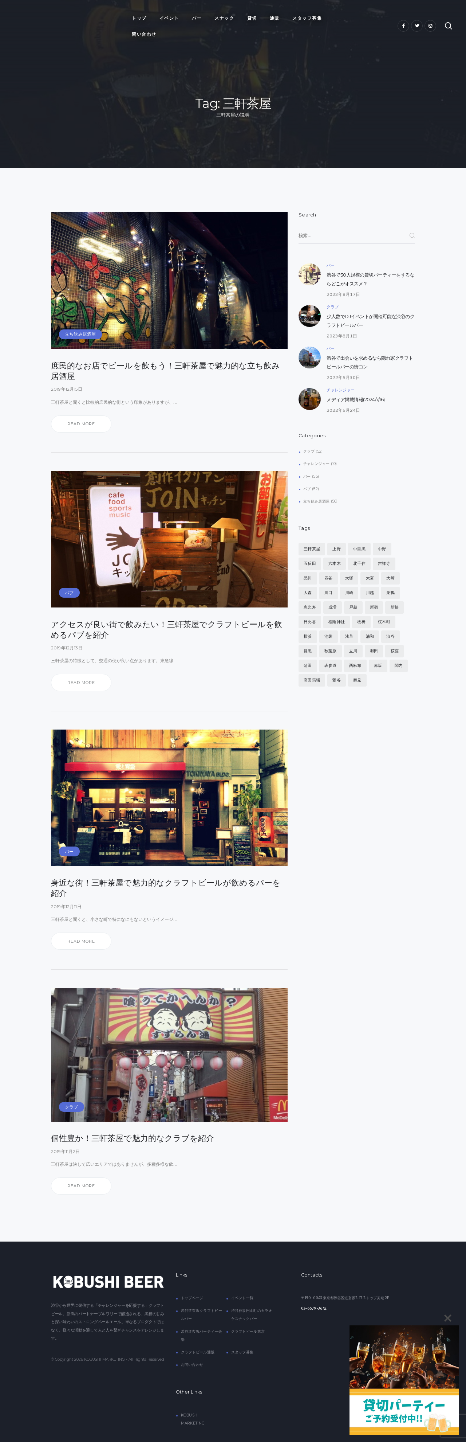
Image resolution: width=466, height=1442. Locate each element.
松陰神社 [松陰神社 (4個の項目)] (336, 605)
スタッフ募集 (242, 1335)
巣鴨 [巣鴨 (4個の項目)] (390, 576)
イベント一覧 (242, 1281)
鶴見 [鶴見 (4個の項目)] (357, 664)
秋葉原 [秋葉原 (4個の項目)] (330, 634)
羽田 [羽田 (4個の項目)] (374, 634)
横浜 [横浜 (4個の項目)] (308, 620)
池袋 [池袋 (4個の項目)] (328, 620)
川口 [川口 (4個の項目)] (328, 576)
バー (69, 835)
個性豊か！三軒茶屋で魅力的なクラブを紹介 (132, 1122)
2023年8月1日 (342, 319)
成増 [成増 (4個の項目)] (332, 591)
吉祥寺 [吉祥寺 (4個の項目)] (384, 547)
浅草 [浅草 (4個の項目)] (349, 620)
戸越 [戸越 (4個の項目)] (353, 591)
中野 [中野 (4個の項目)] (382, 532)
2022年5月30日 (343, 361)
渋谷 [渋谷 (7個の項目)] (390, 620)
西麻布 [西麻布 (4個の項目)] (355, 649)
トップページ (192, 1281)
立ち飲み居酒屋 (80, 318)
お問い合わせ (192, 1348)
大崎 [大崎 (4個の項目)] (390, 561)
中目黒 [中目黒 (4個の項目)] (359, 532)
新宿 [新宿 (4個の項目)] (374, 591)
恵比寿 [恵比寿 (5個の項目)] (310, 591)
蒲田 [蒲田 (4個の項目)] (308, 649)
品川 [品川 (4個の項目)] (308, 561)
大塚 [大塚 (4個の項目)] (349, 561)
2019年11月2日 (65, 1135)
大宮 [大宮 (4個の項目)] (370, 561)
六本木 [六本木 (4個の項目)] (334, 547)
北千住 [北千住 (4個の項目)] (359, 547)
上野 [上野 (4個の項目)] (336, 532)
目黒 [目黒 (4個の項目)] (308, 634)
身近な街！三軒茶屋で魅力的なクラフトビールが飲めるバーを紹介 (166, 871)
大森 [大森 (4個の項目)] (308, 576)
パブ (69, 576)
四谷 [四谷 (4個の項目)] (328, 561)
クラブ (71, 1090)
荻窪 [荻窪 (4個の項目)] (395, 634)
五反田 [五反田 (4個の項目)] (310, 547)
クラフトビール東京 (248, 1315)
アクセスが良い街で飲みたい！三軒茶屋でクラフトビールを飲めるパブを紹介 (166, 613)
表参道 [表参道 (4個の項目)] (330, 649)
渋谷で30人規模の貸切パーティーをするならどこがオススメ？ (370, 263)
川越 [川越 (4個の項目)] (370, 576)
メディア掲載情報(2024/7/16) (356, 383)
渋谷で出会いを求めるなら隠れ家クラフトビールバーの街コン (370, 346)
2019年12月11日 (66, 890)
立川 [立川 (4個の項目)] (353, 634)
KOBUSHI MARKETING (104, 1343)
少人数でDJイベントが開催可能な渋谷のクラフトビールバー (370, 305)
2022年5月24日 (343, 393)
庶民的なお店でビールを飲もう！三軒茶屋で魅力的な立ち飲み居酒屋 (165, 354)
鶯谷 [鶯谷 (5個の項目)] (336, 664)
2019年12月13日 (67, 631)
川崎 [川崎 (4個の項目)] (349, 576)
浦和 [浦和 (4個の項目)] (370, 620)
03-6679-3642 (314, 1292)
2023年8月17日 (343, 278)
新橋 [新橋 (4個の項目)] (395, 591)
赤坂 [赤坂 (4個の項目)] (378, 649)
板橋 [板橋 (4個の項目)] (361, 605)
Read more (81, 407)
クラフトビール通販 (198, 1335)
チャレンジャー (341, 373)
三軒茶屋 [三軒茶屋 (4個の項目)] (312, 532)
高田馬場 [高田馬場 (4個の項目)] (312, 664)
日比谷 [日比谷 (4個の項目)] (310, 605)
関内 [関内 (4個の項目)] (399, 649)
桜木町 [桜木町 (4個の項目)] (384, 605)
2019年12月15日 (66, 373)
